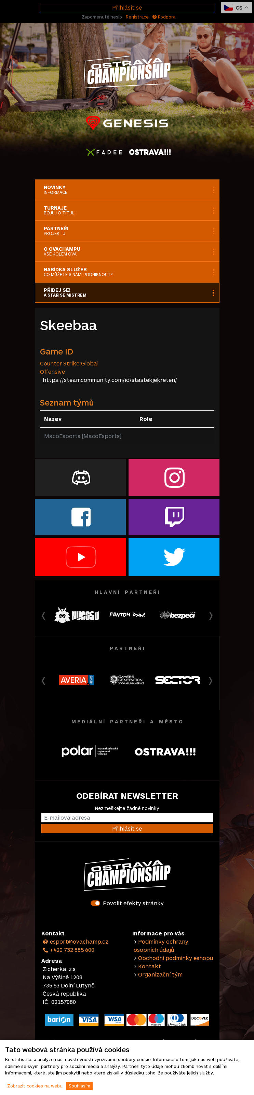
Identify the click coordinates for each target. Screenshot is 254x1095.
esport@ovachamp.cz (76, 941)
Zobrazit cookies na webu (35, 1085)
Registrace (137, 17)
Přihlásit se (127, 7)
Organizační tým (160, 974)
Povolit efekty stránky (133, 903)
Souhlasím (79, 1085)
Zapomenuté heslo (102, 17)
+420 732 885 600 (69, 949)
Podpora (163, 17)
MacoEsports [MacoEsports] (82, 436)
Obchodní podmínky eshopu (175, 958)
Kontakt (149, 966)
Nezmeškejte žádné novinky (127, 808)
